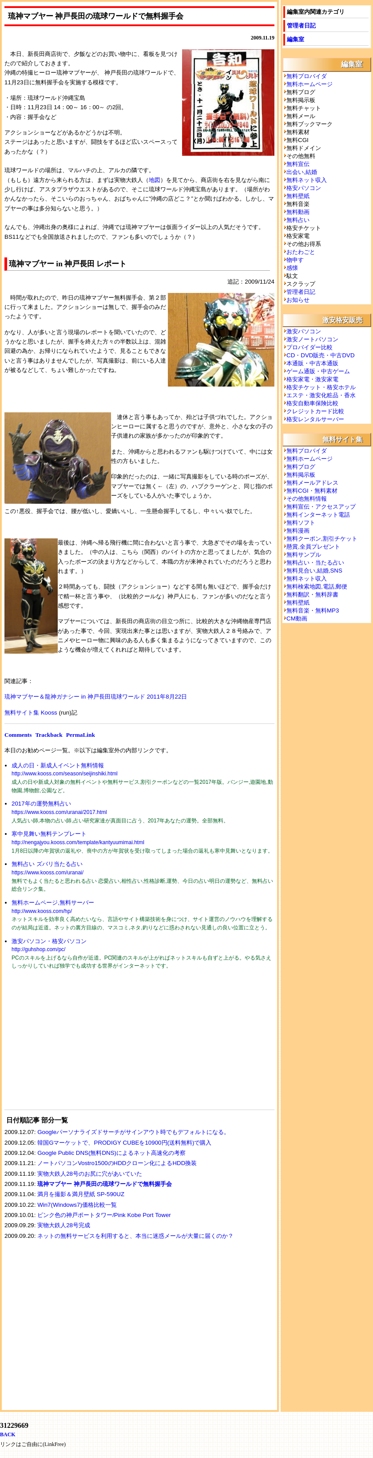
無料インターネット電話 (318, 514)
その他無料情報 (306, 498)
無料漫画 (298, 530)
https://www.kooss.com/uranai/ (47, 872)
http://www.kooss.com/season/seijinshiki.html (65, 773)
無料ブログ (300, 466)
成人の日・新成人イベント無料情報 (58, 765)
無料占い (298, 220)
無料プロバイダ (306, 76)
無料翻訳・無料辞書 (312, 594)
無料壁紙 (298, 196)
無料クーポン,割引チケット (321, 538)
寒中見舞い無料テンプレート (49, 833)
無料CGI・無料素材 (311, 490)
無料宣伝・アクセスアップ (321, 506)
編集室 (295, 39)
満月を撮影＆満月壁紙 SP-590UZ (80, 1194)
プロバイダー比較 (309, 347)
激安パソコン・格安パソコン (49, 941)
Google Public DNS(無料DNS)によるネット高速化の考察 (111, 1153)
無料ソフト (300, 522)
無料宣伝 (298, 164)
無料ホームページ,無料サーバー (53, 902)
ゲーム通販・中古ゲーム (318, 371)
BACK (8, 1434)
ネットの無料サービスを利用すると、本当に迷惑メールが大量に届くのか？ (135, 1236)
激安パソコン (303, 331)
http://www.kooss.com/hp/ (42, 911)
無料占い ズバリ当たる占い (47, 864)
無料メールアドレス (312, 482)
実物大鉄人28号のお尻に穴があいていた (89, 1173)
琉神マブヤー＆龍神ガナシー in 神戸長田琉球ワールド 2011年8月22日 (95, 696)
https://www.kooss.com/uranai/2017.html (59, 812)
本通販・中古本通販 (312, 363)
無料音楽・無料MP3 (312, 610)
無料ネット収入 (306, 180)
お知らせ (298, 299)
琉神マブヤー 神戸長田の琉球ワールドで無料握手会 (104, 1184)
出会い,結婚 (301, 172)
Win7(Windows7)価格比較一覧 (77, 1204)
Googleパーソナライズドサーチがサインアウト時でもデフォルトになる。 (133, 1132)
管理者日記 (301, 25)
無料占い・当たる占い (315, 562)
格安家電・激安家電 (312, 379)
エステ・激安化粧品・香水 (321, 395)
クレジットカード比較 (315, 411)
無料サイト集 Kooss (30, 712)
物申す (295, 260)
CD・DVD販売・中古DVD (320, 355)
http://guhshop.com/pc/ (38, 949)
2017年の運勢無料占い (41, 803)
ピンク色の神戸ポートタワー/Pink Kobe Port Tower (104, 1215)
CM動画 (296, 618)
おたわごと (300, 252)
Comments (18, 734)
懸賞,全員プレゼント (313, 546)
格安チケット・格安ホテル (321, 387)
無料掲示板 (300, 474)
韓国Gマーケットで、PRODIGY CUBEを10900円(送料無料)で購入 (124, 1142)
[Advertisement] (71, 1045)
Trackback (48, 734)
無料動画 (298, 212)
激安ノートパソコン (312, 339)
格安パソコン (303, 188)
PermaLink (80, 734)
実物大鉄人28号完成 (63, 1225)
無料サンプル (303, 554)
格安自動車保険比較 (312, 403)
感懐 (292, 268)
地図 (154, 180)
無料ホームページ (309, 84)
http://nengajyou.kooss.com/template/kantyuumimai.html (78, 842)
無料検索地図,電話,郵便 (316, 586)
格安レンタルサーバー (315, 419)
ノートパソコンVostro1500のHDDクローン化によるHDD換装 (117, 1163)
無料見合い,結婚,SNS (314, 570)
